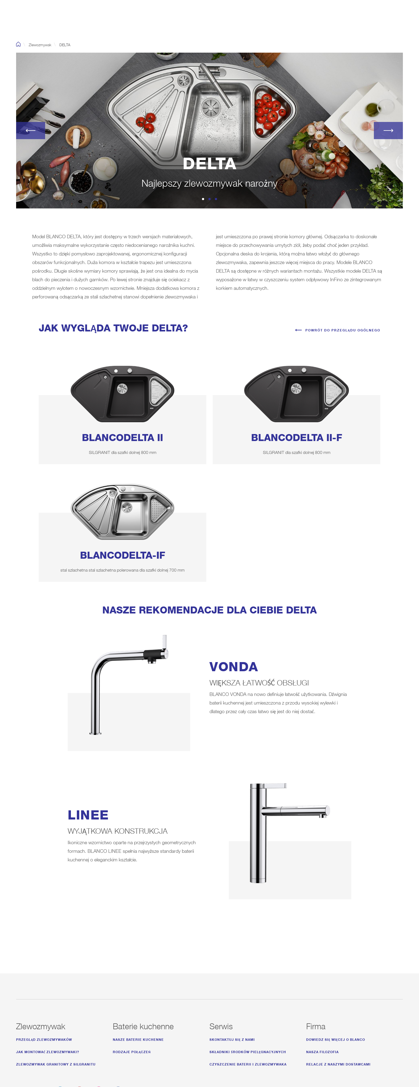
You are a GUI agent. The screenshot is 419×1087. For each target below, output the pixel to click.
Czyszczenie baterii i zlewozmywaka (248, 1063)
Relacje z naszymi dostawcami (338, 1063)
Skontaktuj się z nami (232, 1039)
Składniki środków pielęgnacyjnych (248, 1051)
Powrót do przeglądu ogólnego (342, 329)
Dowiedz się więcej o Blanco (335, 1039)
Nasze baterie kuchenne (138, 1039)
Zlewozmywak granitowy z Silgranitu (56, 1063)
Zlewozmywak (40, 44)
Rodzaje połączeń (132, 1051)
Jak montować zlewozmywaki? (47, 1051)
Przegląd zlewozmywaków (44, 1039)
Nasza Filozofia (322, 1051)
